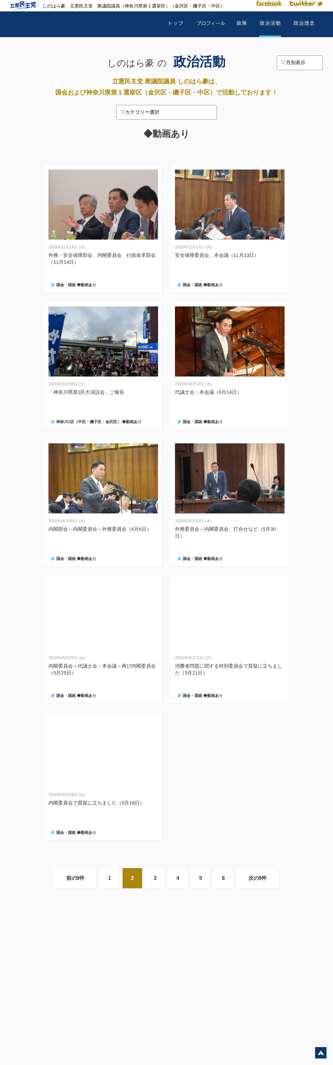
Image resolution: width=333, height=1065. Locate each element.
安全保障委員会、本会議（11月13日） (217, 255)
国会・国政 (66, 285)
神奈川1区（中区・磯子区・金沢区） (88, 422)
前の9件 (75, 878)
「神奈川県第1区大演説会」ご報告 (86, 392)
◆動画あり (86, 285)
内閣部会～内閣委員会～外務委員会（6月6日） (100, 529)
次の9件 (257, 878)
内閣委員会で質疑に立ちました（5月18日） (96, 803)
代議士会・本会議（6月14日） (208, 392)
